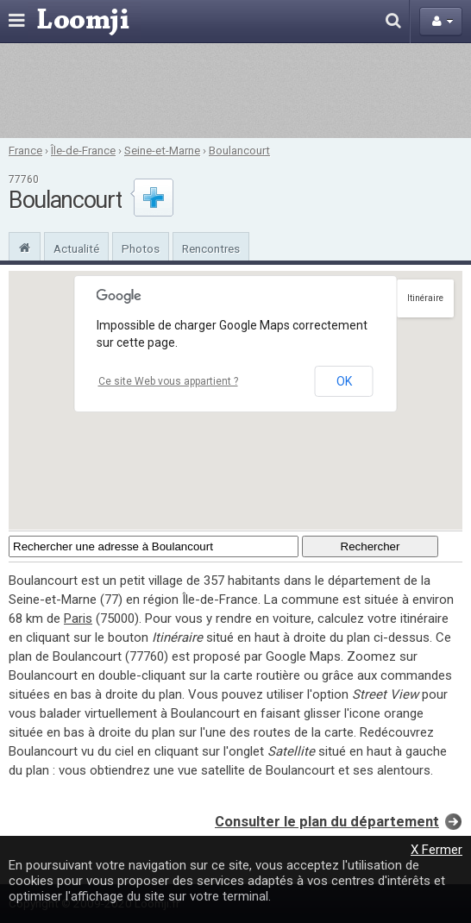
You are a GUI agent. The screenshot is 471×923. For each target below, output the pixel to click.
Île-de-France (83, 150)
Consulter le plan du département (327, 821)
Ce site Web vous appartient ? (168, 381)
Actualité (76, 248)
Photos (141, 248)
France (25, 150)
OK (344, 381)
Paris (78, 618)
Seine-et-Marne (162, 150)
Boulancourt (239, 150)
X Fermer (436, 849)
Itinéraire (425, 298)
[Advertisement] (235, 90)
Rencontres (211, 248)
